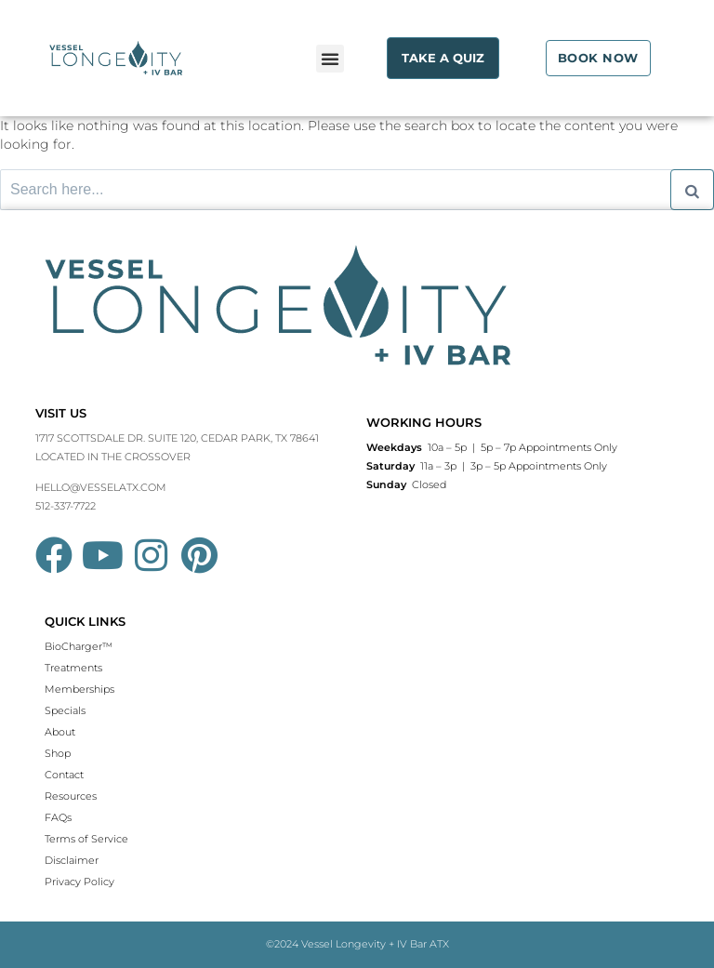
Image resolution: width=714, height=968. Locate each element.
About (60, 731)
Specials (65, 710)
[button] (330, 59)
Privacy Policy (79, 881)
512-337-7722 (65, 505)
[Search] (692, 189)
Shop (58, 753)
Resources (71, 795)
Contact (64, 774)
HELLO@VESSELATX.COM (100, 487)
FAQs (58, 817)
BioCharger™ (78, 646)
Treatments (73, 667)
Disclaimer (72, 860)
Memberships (79, 689)
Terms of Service (86, 838)
